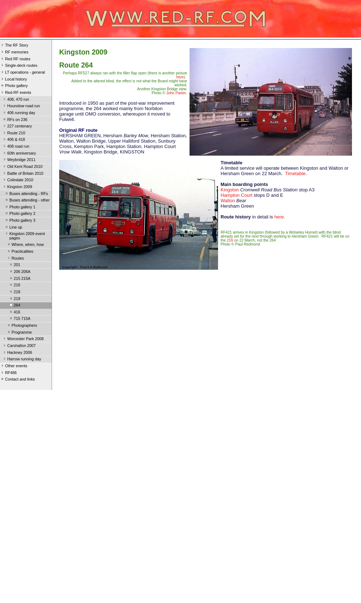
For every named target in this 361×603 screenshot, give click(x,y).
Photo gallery (14, 86)
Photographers (21, 326)
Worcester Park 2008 (23, 339)
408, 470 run (15, 100)
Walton (228, 200)
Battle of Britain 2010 (22, 174)
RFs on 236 (14, 120)
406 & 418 (13, 140)
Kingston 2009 (17, 187)
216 (14, 286)
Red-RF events (15, 93)
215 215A (19, 279)
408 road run (15, 147)
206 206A (19, 272)
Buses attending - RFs (26, 194)
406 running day (18, 113)
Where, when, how (25, 245)
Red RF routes (15, 59)
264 (14, 306)
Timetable (295, 173)
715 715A (19, 319)
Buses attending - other (26, 201)
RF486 (8, 373)
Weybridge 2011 (18, 160)
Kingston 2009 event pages (24, 235)
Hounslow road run (21, 106)
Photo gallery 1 (19, 208)
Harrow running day (21, 360)
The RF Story (14, 46)
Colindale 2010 (17, 180)
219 (14, 299)
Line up (13, 228)
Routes (15, 259)
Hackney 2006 (17, 353)
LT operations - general (22, 73)
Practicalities (20, 252)
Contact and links (17, 380)
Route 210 (13, 133)
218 (14, 292)
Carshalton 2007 (19, 346)
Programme (19, 333)
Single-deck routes (18, 66)
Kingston (230, 189)
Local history (13, 80)
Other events (13, 366)
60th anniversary (19, 154)
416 (14, 313)
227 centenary (17, 127)
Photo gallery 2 (19, 214)
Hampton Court (236, 195)
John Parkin (176, 93)
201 (14, 265)
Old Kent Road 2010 (22, 167)
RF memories (14, 53)
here (180, 77)
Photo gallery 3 (19, 221)
